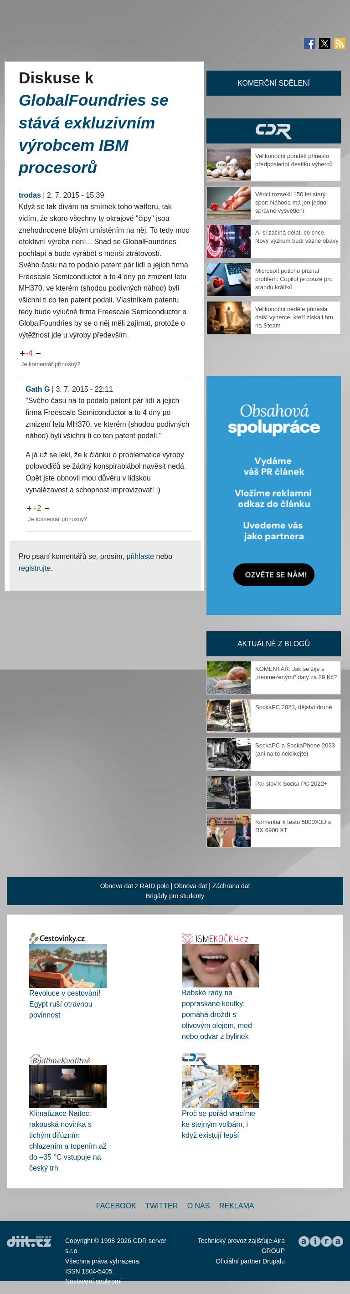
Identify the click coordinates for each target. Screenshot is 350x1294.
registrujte (35, 568)
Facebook (116, 1206)
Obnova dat (190, 886)
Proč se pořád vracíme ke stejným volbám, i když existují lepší (218, 1124)
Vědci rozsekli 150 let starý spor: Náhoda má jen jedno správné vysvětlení (290, 202)
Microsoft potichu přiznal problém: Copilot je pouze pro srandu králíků (294, 279)
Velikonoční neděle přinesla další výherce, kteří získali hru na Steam (294, 317)
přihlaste (140, 556)
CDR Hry (273, 130)
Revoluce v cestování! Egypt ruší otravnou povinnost (65, 1004)
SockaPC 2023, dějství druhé (293, 707)
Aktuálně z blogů (273, 644)
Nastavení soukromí (93, 1281)
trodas (30, 195)
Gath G (38, 389)
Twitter (161, 1206)
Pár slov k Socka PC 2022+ (291, 783)
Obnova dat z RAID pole (134, 886)
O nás (198, 1206)
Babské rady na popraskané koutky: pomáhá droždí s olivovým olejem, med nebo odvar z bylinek (217, 1014)
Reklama (236, 1206)
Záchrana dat (231, 886)
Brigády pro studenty (175, 896)
